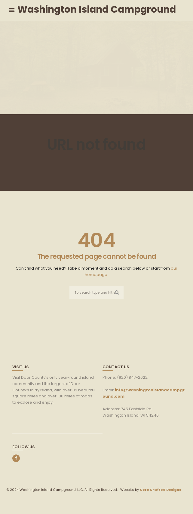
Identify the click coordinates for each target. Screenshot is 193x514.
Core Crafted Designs (160, 489)
